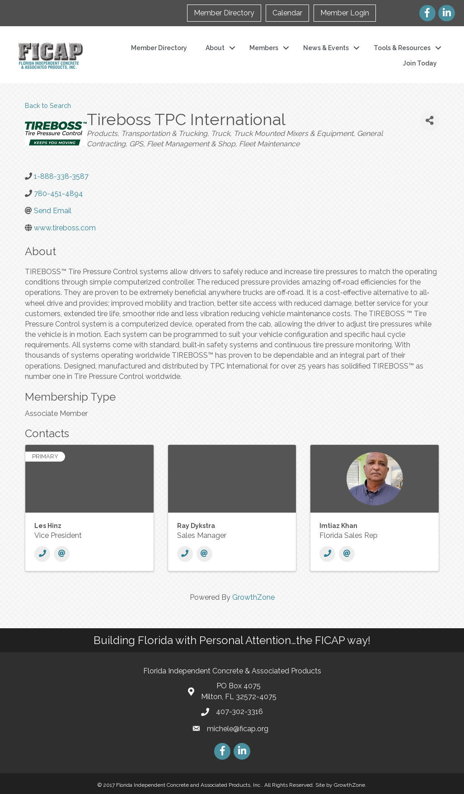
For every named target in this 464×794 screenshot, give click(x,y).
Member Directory (224, 13)
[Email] (62, 554)
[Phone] (42, 554)
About (215, 47)
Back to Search (48, 105)
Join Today (420, 63)
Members (263, 47)
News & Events (326, 47)
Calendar (287, 13)
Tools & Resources (402, 47)
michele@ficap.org (237, 728)
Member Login (344, 13)
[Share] (429, 121)
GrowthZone (253, 597)
